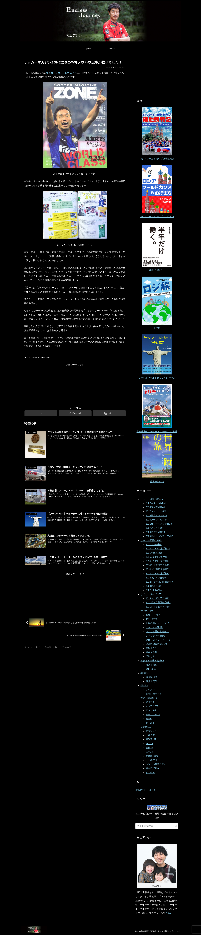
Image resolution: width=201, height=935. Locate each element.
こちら (168, 913)
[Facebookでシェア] (75, 413)
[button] (109, 413)
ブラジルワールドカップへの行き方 (156, 378)
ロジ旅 (156, 328)
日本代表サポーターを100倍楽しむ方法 (157, 431)
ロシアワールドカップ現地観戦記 (157, 158)
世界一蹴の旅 (157, 481)
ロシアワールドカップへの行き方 (157, 216)
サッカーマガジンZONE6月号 (61, 73)
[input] (156, 826)
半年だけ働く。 (157, 270)
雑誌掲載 (46, 357)
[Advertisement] (75, 385)
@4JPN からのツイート (147, 790)
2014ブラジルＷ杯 (32, 357)
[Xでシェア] (40, 413)
